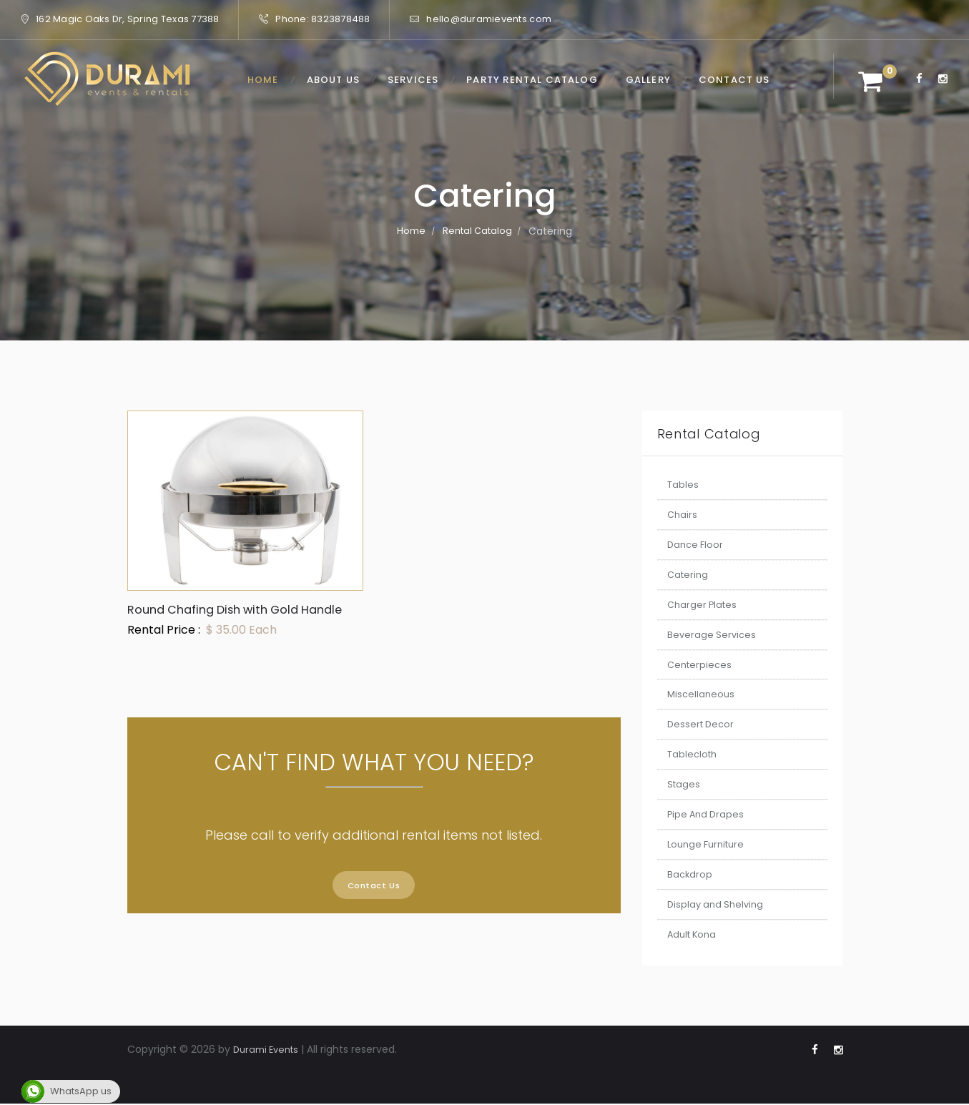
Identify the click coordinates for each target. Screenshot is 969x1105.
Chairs (683, 514)
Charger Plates (704, 604)
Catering (689, 574)
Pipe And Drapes (707, 814)
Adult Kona (694, 934)
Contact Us (373, 903)
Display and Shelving (718, 904)
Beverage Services (713, 634)
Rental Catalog (478, 231)
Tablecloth (694, 754)
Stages (684, 784)
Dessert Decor (702, 724)
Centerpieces (701, 664)
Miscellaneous (702, 694)
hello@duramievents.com (488, 19)
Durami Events (269, 1049)
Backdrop (690, 874)
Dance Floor (697, 544)
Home (409, 231)
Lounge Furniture (709, 844)
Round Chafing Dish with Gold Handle (222, 617)
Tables (683, 484)
